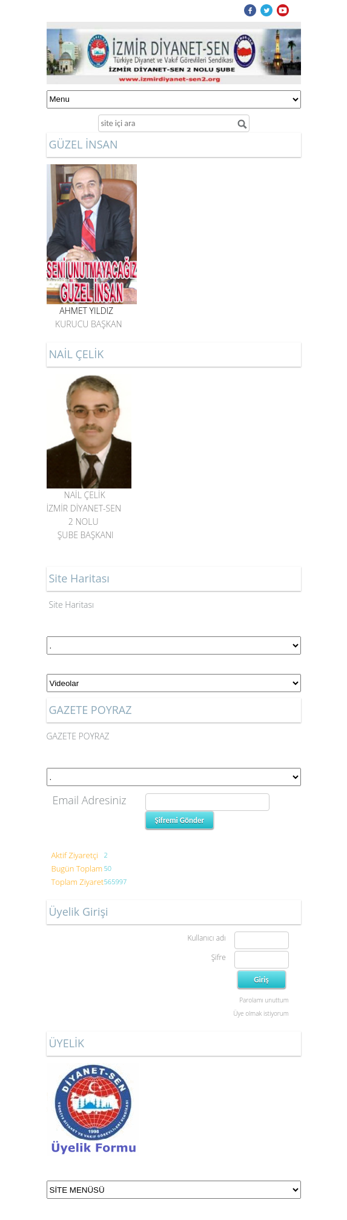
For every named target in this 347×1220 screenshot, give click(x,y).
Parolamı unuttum (263, 1000)
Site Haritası (71, 604)
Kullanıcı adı (206, 938)
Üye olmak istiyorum (260, 1013)
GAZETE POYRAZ (78, 736)
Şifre (218, 957)
